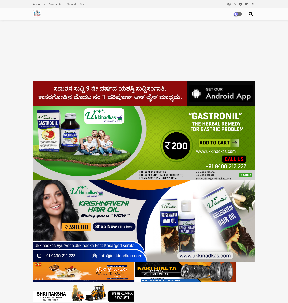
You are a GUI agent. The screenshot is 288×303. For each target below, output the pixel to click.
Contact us (56, 4)
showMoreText (76, 4)
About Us (39, 4)
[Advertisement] (144, 52)
